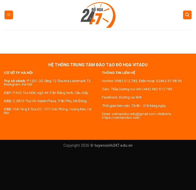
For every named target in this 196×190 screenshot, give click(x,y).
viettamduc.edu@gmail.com (134, 114)
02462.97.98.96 (169, 81)
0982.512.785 (126, 81)
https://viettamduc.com (120, 117)
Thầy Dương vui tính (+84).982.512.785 (141, 89)
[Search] (187, 15)
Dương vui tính (130, 97)
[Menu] (8, 15)
